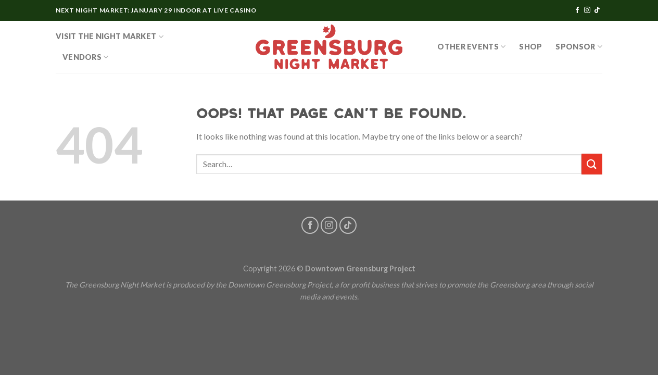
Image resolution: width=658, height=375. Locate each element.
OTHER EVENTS (471, 47)
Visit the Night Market (109, 37)
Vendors (85, 57)
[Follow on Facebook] (577, 10)
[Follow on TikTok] (597, 10)
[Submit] (591, 164)
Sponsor (578, 47)
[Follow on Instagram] (587, 10)
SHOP (530, 46)
